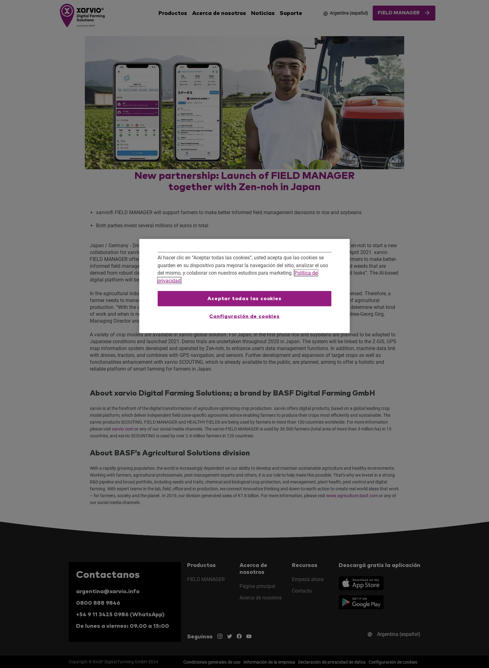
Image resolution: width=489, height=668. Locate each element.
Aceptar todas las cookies (244, 298)
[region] (244, 286)
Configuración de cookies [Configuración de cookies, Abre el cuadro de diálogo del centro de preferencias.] (244, 316)
